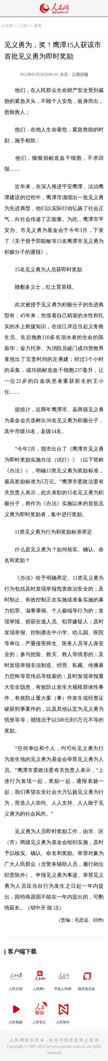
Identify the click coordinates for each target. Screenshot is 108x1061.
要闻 (38, 26)
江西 (23, 26)
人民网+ (40, 978)
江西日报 (80, 74)
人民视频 (16, 1011)
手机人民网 (63, 978)
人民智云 (40, 1011)
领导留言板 (87, 978)
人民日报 (16, 978)
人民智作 (63, 1011)
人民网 (7, 26)
